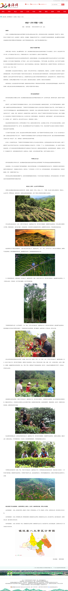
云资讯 (15, 16)
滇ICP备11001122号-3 (53, 582)
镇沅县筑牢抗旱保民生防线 (60, 567)
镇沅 (19, 16)
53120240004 (41, 582)
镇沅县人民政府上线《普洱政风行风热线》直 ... (45, 567)
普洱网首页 (9, 16)
